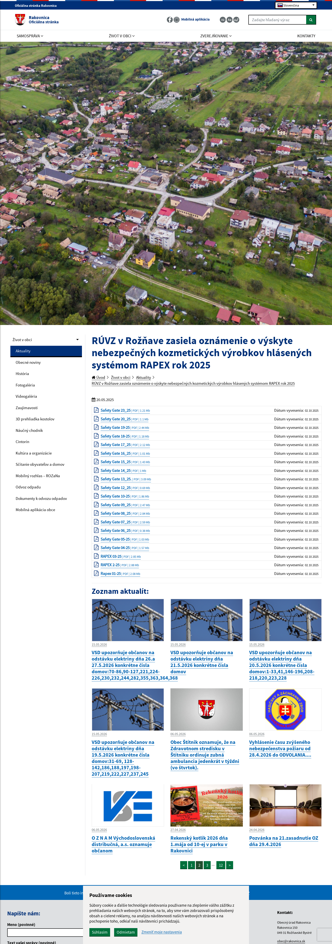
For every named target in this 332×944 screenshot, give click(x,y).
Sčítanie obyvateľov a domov (40, 464)
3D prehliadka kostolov (35, 418)
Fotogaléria (25, 385)
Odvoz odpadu (28, 486)
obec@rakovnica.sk (291, 941)
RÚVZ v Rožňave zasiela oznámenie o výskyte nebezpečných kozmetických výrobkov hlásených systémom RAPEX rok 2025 (193, 383)
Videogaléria (26, 396)
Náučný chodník (29, 430)
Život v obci (22, 339)
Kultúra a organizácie (34, 453)
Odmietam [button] (126, 932)
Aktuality (23, 350)
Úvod (98, 377)
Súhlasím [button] (100, 932)
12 (221, 865)
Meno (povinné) (21, 924)
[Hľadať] (311, 20)
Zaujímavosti (27, 407)
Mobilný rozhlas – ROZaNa (38, 475)
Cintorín (22, 441)
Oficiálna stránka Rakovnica (37, 5)
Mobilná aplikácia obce (35, 509)
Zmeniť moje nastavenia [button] (161, 932)
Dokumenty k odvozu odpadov (41, 498)
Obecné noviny (28, 362)
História (22, 373)
